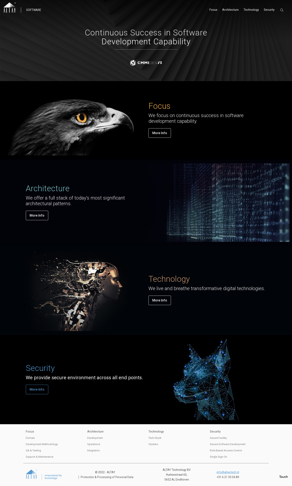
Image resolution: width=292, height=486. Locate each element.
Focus (215, 10)
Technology (251, 10)
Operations (93, 444)
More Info (159, 133)
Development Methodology (42, 444)
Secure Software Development (228, 444)
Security (269, 10)
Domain (30, 437)
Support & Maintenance (39, 456)
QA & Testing (33, 450)
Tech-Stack (154, 437)
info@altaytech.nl (228, 472)
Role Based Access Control (226, 450)
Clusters (153, 444)
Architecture (231, 10)
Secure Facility (218, 437)
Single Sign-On (218, 456)
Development (95, 437)
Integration (93, 450)
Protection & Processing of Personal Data (107, 477)
